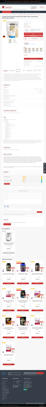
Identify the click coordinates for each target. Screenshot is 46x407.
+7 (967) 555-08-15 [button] (27, 381)
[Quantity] (8, 250)
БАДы (23, 11)
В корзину (8, 283)
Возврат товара (4, 395)
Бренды (15, 14)
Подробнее (16, 405)
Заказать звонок (33, 8)
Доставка (4, 2)
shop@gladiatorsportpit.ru (28, 382)
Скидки (18, 14)
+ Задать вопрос (7, 224)
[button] (44, 171)
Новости (3, 382)
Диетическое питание (37, 11)
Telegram (24, 389)
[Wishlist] (39, 20)
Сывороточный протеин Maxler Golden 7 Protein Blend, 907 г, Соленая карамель (23, 301)
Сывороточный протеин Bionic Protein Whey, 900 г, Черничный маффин (37, 328)
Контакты (20, 2)
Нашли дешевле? (32, 43)
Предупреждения (29, 70)
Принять (41, 405)
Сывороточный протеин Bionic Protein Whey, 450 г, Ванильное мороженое (9, 301)
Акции (22, 14)
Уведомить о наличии (33, 58)
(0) (31, 20)
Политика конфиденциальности (32, 374)
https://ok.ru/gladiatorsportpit (15, 386)
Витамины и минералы (17, 11)
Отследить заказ (25, 2)
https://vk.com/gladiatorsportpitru (13, 386)
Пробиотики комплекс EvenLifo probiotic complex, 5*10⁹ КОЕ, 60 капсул (35, 38)
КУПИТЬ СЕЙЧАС (8, 254)
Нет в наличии (8, 252)
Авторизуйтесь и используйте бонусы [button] (35, 30)
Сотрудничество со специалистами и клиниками (9, 4)
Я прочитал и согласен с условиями (33, 374)
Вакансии (3, 384)
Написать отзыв (6, 183)
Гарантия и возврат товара (13, 2)
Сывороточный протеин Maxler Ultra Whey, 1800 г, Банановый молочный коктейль (8, 243)
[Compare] (42, 20)
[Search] (29, 8)
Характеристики (11, 70)
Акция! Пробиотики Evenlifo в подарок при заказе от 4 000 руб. (33, 34)
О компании (4, 383)
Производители (4, 398)
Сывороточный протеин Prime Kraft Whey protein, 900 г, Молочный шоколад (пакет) (23, 328)
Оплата (8, 2)
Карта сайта (4, 396)
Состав (24, 70)
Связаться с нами (5, 394)
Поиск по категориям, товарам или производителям (20, 9)
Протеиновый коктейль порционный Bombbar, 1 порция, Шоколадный (8, 328)
